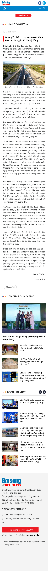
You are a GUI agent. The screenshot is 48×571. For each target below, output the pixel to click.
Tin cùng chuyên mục (21, 296)
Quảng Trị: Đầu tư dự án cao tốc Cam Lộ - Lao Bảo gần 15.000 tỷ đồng (24, 39)
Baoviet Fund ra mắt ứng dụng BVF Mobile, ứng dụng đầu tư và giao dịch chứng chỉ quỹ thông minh (33, 377)
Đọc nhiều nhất (16, 392)
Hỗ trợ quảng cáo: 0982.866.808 (20, 530)
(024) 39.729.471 (25, 514)
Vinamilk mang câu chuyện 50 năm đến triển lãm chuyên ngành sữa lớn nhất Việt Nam (33, 417)
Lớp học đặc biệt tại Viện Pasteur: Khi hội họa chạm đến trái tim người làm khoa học (32, 446)
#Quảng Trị (10, 287)
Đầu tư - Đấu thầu (18, 24)
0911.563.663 (11, 514)
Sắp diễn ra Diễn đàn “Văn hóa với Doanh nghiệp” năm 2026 (32, 348)
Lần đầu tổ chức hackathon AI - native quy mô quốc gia (32, 401)
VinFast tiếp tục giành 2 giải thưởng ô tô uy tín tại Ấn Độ (23, 338)
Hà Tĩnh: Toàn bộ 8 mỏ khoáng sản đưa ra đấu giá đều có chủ (31, 361)
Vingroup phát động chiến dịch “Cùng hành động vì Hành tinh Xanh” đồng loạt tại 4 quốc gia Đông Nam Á (32, 432)
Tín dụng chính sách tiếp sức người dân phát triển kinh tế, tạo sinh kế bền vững (33, 459)
